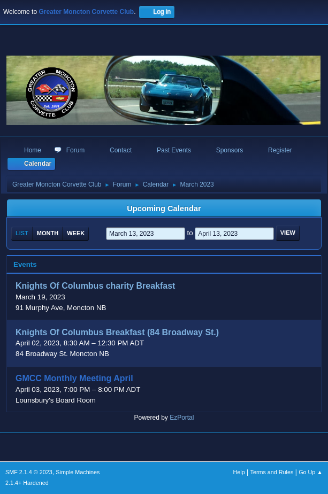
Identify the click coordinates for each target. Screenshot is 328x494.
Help (239, 472)
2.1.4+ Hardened (27, 483)
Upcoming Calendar (164, 208)
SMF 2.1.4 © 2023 (28, 472)
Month (47, 233)
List (22, 233)
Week (76, 233)
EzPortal (182, 417)
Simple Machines (78, 472)
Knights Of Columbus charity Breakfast (95, 286)
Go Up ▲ (311, 472)
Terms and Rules (272, 472)
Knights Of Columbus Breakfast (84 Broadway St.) (117, 332)
